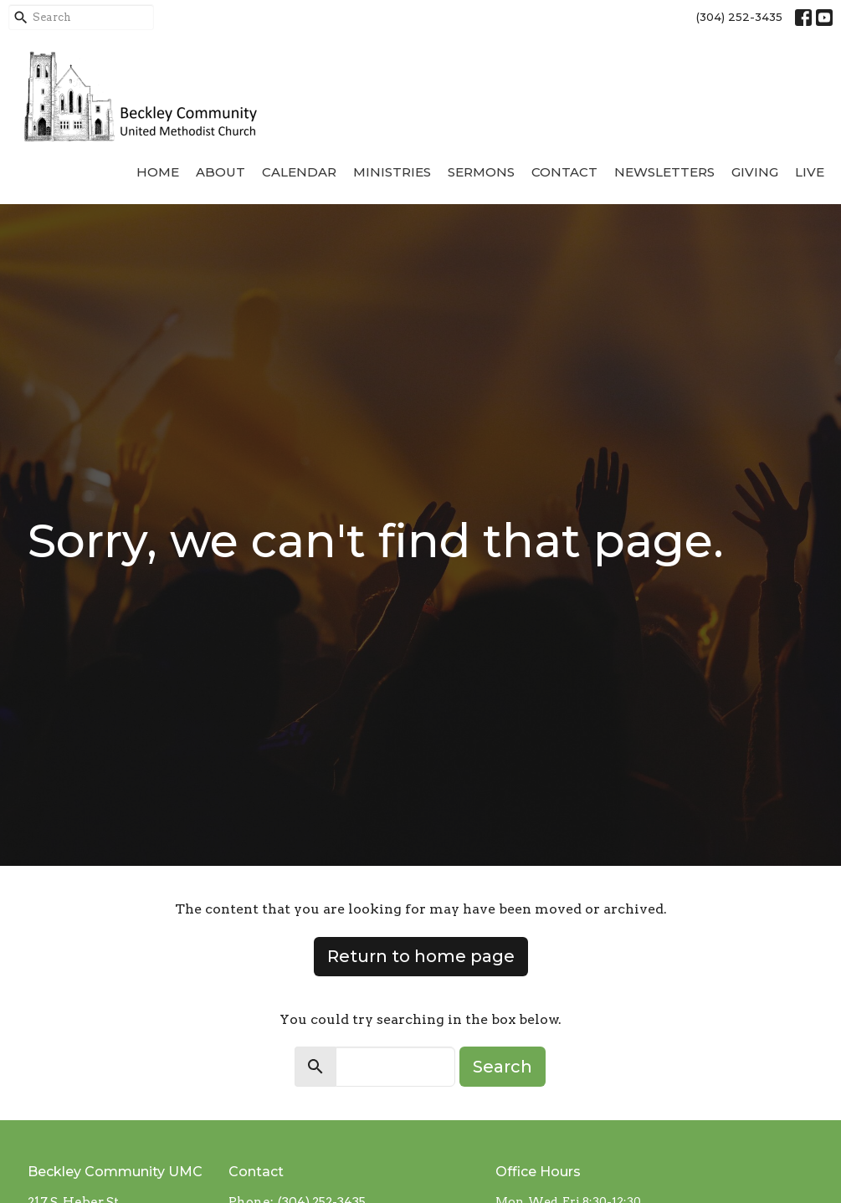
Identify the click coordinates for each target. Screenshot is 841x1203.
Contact (564, 172)
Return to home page (421, 956)
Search (502, 1067)
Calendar (299, 172)
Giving (754, 172)
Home (157, 172)
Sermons (481, 172)
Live (809, 172)
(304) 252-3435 (739, 16)
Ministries (392, 172)
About (220, 172)
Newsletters (664, 172)
